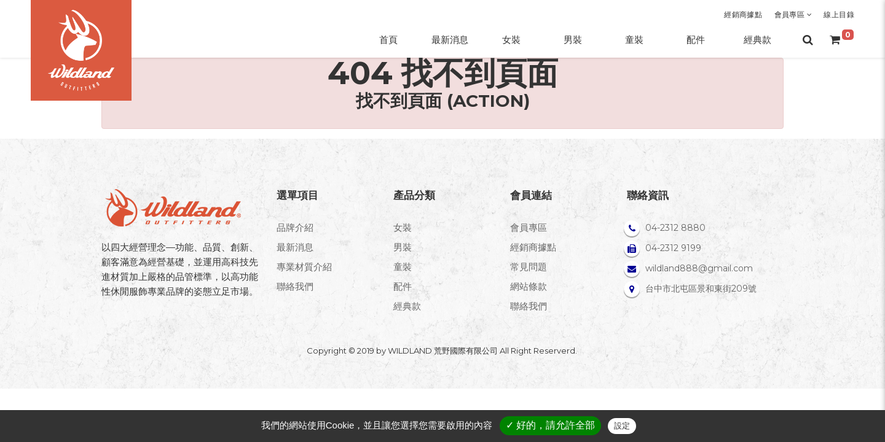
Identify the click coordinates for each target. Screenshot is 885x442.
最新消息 (295, 247)
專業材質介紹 (304, 267)
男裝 (402, 247)
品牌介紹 (295, 227)
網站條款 (528, 286)
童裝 (402, 267)
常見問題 (528, 267)
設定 (622, 425)
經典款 (407, 306)
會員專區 (793, 14)
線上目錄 (839, 14)
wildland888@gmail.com (699, 268)
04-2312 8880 (675, 227)
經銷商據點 (743, 14)
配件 (402, 286)
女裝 (402, 227)
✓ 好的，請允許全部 (550, 425)
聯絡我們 (295, 286)
